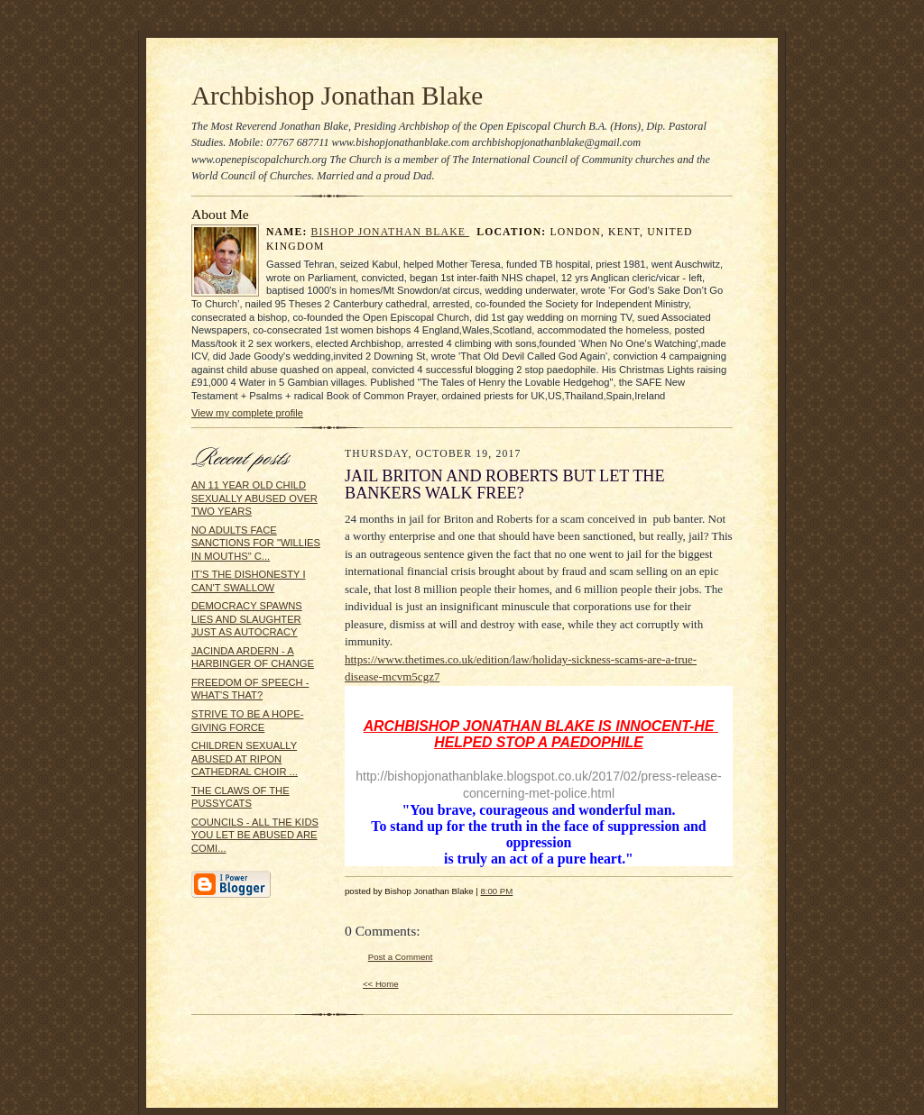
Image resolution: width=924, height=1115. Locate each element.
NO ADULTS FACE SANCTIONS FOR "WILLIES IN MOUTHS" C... (255, 543)
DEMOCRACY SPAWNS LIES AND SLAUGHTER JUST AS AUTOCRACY (246, 618)
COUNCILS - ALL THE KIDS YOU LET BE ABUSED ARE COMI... (255, 835)
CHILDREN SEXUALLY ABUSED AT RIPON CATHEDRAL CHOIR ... (244, 758)
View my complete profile (247, 412)
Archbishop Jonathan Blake (337, 95)
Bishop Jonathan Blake (390, 232)
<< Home (381, 984)
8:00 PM (496, 891)
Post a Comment (400, 957)
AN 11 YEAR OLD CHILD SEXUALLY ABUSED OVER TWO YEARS (254, 498)
